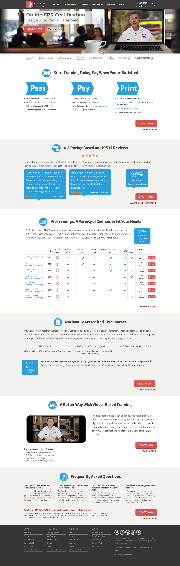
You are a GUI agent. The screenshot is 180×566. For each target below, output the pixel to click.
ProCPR (28, 263)
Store (48, 546)
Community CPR (31, 289)
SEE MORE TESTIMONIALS (143, 203)
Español (152, 6)
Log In (145, 6)
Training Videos (52, 533)
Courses (84, 4)
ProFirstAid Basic (32, 276)
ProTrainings (141, 538)
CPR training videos (47, 98)
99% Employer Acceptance (127, 109)
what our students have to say (43, 165)
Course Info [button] (69, 4)
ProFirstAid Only (31, 296)
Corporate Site (29, 543)
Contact (72, 546)
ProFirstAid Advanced (34, 257)
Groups (111, 4)
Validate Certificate (54, 550)
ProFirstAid (39, 3)
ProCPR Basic (30, 283)
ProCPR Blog (29, 540)
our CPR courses (62, 162)
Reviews (72, 543)
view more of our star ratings (96, 165)
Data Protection (98, 536)
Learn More (97, 4)
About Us (27, 533)
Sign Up (137, 6)
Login (71, 533)
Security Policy (97, 543)
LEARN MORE (149, 129)
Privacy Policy (97, 533)
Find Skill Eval (51, 540)
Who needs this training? (34, 259)
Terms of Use (97, 540)
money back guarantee (98, 106)
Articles (27, 536)
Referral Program (31, 550)
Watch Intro (55, 29)
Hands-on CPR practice (80, 110)
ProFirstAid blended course (108, 493)
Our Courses (51, 536)
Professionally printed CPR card (129, 102)
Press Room (28, 546)
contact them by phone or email (63, 365)
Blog (121, 4)
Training (54, 4)
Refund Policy (97, 546)
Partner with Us (75, 550)
